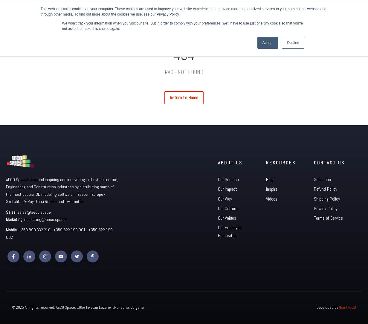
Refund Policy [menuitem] (325, 189)
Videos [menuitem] (271, 199)
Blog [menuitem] (270, 179)
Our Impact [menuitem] (227, 189)
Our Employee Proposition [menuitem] (230, 231)
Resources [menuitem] (281, 163)
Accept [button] (268, 43)
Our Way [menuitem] (225, 199)
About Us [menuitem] (230, 163)
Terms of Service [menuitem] (328, 218)
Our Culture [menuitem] (227, 208)
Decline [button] (293, 43)
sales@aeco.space (34, 212)
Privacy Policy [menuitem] (326, 208)
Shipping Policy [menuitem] (327, 199)
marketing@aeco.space (44, 219)
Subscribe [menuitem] (322, 179)
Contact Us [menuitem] (329, 163)
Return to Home (184, 97)
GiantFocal (347, 307)
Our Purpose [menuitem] (228, 179)
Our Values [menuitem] (227, 218)
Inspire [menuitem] (271, 189)
